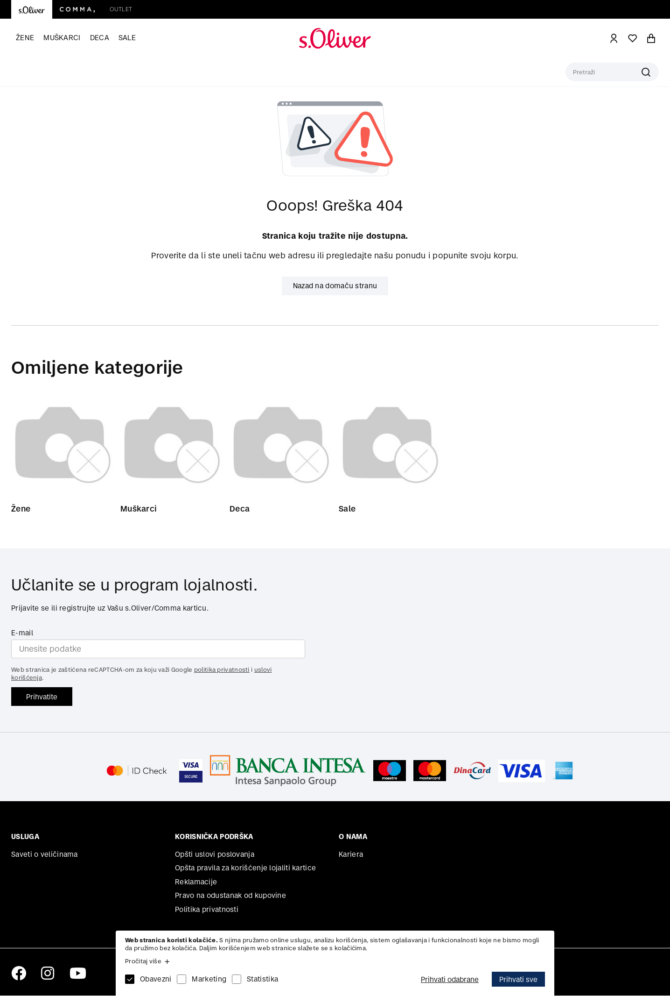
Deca (99, 37)
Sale (127, 37)
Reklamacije (196, 882)
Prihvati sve (518, 979)
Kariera (351, 854)
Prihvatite (41, 696)
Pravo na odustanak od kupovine (230, 895)
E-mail (22, 633)
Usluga (25, 836)
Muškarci (61, 37)
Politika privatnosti (206, 909)
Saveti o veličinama (44, 854)
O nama (353, 836)
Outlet (121, 9)
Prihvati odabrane (450, 979)
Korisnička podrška (214, 836)
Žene (25, 37)
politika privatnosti (222, 670)
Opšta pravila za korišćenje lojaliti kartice (245, 868)
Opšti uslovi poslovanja (214, 854)
